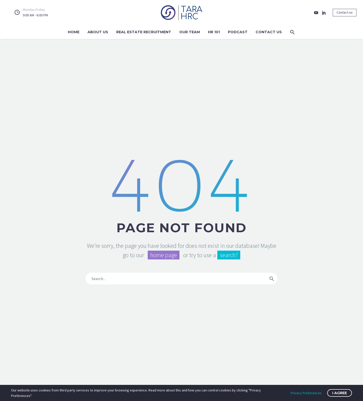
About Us (97, 32)
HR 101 (214, 32)
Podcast (238, 32)
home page (163, 255)
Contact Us (269, 32)
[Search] (181, 278)
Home (73, 32)
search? (229, 255)
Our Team (189, 32)
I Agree (339, 393)
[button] (292, 32)
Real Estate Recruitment (143, 32)
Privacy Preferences (306, 393)
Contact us (345, 12)
